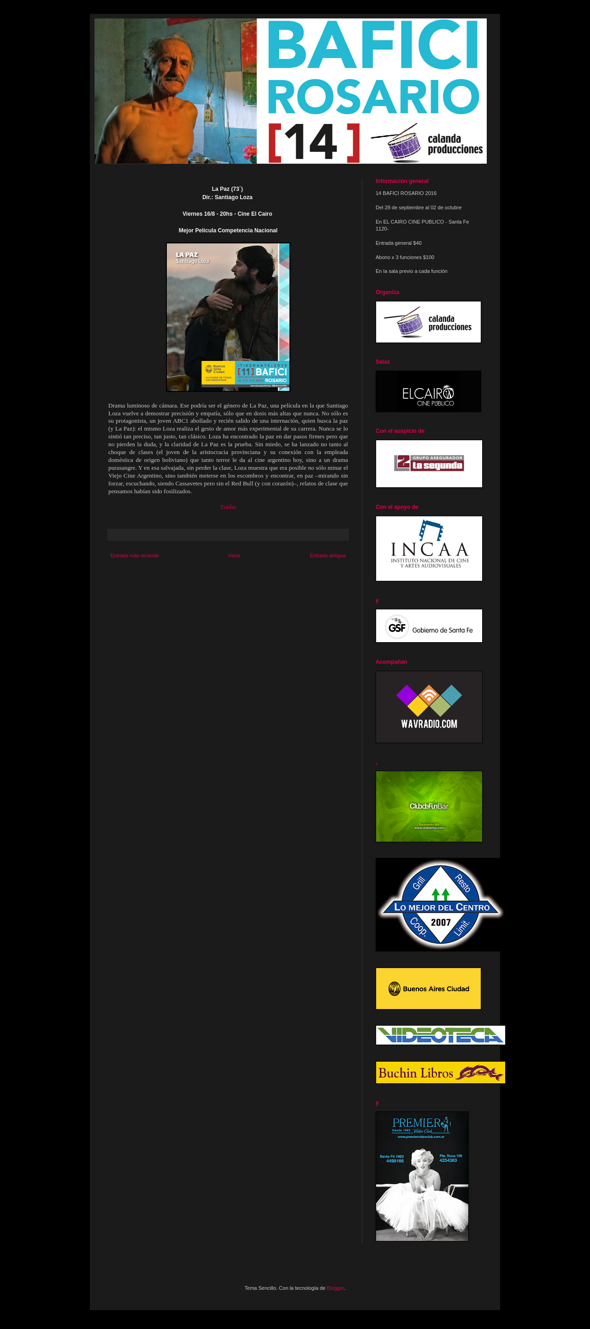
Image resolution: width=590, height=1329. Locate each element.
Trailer (228, 506)
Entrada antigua (328, 555)
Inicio (235, 555)
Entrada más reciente (135, 555)
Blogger (335, 1288)
